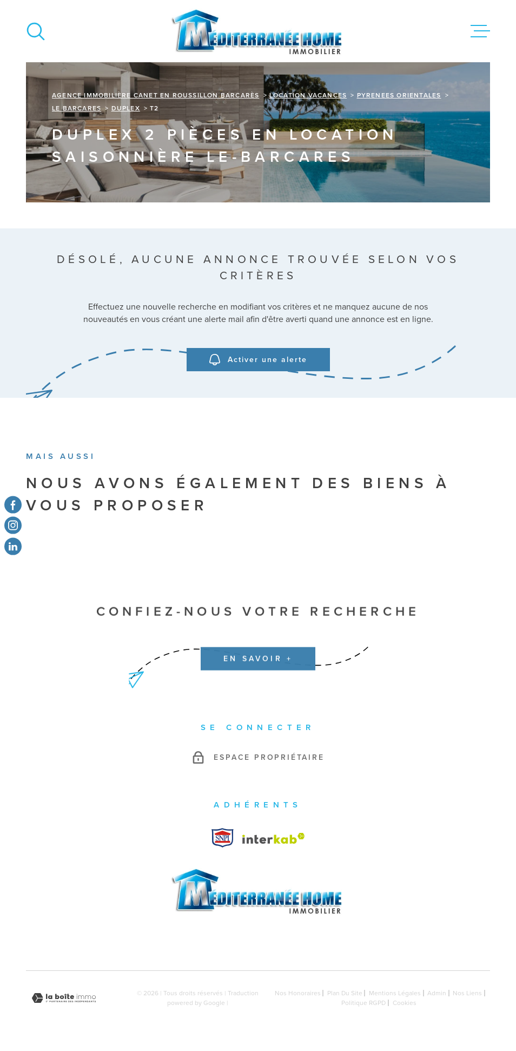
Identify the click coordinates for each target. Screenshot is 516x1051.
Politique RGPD (363, 1003)
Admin (436, 993)
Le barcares (76, 108)
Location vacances (308, 95)
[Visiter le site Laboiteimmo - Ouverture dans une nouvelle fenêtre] (64, 998)
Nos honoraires (298, 993)
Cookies (404, 1003)
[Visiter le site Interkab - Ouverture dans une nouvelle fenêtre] (222, 838)
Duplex (125, 108)
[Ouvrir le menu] (480, 31)
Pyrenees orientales (399, 95)
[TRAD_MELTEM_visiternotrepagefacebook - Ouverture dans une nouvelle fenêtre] (13, 505)
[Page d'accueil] (258, 31)
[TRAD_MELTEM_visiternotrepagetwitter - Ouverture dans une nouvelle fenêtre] (13, 546)
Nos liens (467, 993)
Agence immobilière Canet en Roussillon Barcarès (155, 95)
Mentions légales (395, 993)
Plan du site (344, 993)
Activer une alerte (258, 360)
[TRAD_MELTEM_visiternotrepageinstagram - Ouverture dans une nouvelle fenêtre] (13, 525)
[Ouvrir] (35, 31)
